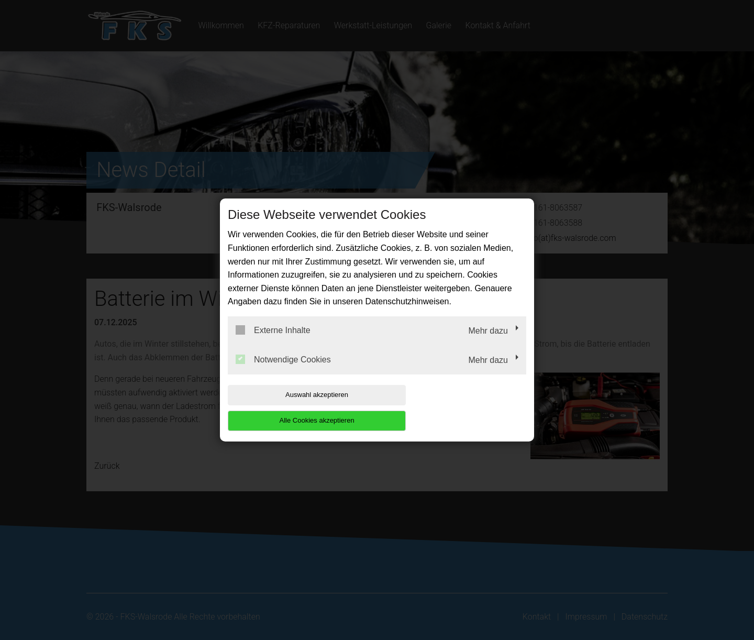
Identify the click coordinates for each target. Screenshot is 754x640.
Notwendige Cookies (283, 372)
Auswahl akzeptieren (294, 408)
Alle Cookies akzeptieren (459, 408)
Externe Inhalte (273, 343)
